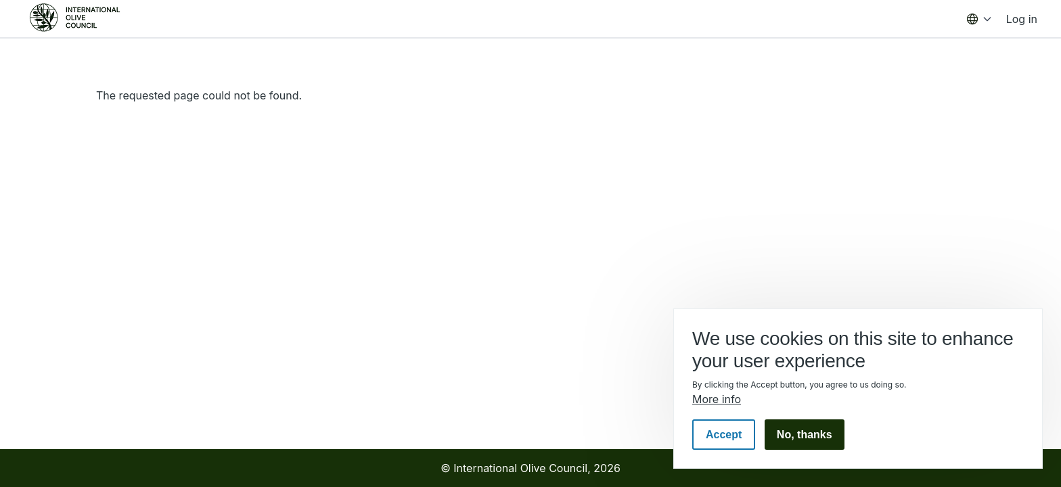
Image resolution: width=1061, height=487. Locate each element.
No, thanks (804, 434)
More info (716, 399)
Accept (724, 434)
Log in (1021, 19)
